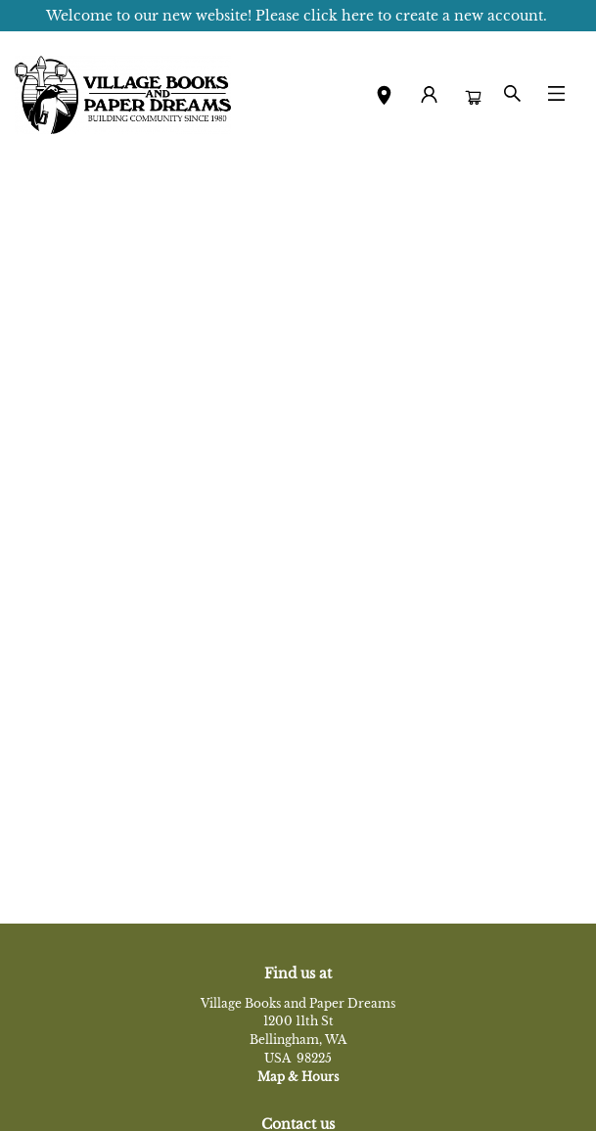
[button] (384, 98)
